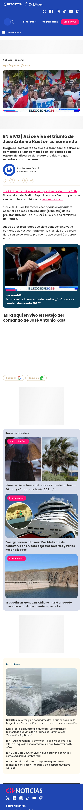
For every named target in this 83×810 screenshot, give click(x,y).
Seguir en (13, 378)
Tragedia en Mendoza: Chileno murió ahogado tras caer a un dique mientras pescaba (38, 604)
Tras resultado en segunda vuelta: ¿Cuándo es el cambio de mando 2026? (40, 301)
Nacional (19, 59)
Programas (29, 21)
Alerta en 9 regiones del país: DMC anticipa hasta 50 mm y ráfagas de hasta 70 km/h (40, 487)
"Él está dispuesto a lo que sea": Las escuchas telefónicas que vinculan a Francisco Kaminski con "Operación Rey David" (36, 732)
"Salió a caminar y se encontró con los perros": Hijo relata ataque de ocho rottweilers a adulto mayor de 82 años (39, 744)
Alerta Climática (18, 441)
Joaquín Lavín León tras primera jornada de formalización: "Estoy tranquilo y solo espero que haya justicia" (38, 765)
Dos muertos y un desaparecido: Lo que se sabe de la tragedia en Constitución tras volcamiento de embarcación (41, 721)
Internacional (16, 498)
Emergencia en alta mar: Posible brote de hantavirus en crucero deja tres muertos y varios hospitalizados (40, 546)
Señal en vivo (70, 21)
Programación (50, 21)
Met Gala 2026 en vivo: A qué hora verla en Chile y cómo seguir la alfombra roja (38, 754)
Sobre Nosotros (16, 806)
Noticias (7, 59)
